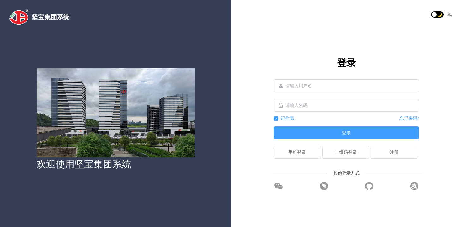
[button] (450, 14)
